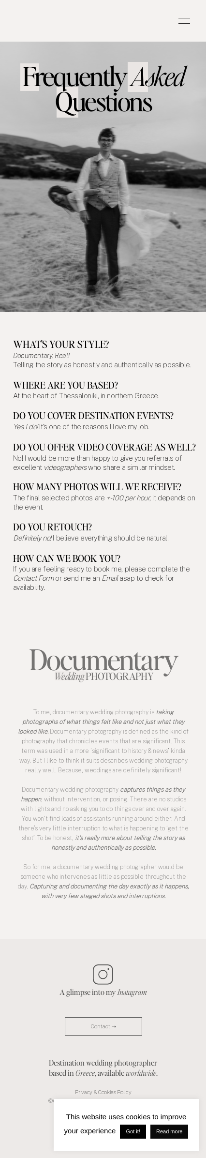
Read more (169, 1131)
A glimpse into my (103, 992)
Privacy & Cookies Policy (103, 1092)
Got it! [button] (133, 1131)
